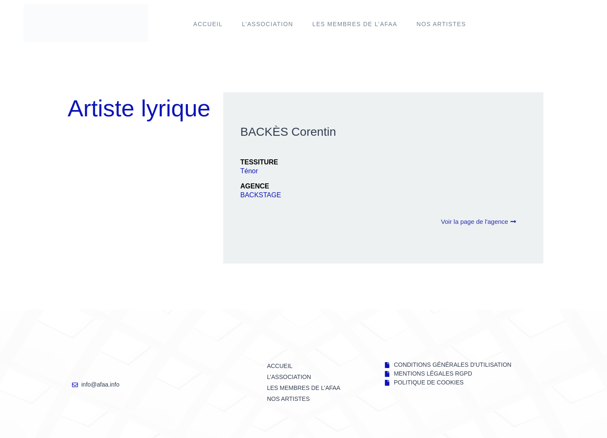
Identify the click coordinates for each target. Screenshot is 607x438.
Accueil (208, 24)
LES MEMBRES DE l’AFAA (355, 24)
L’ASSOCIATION (267, 24)
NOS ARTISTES (441, 24)
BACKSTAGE (260, 195)
